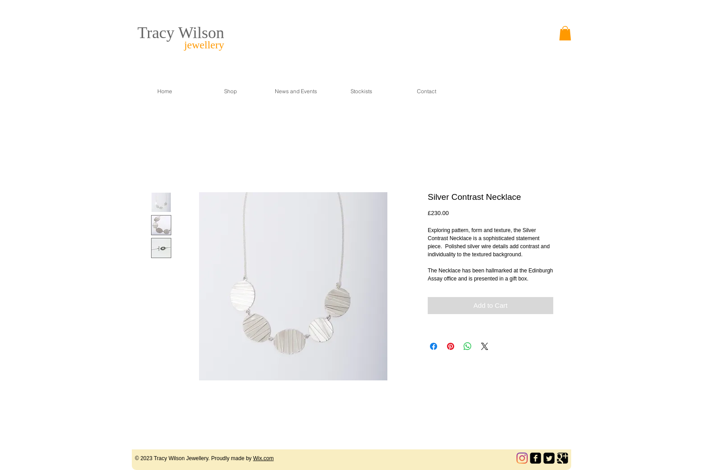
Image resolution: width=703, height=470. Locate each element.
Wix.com (263, 458)
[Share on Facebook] (433, 346)
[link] (565, 33)
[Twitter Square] (549, 458)
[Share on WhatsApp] (467, 346)
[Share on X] (484, 346)
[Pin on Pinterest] (450, 346)
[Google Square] (562, 458)
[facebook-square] (535, 458)
